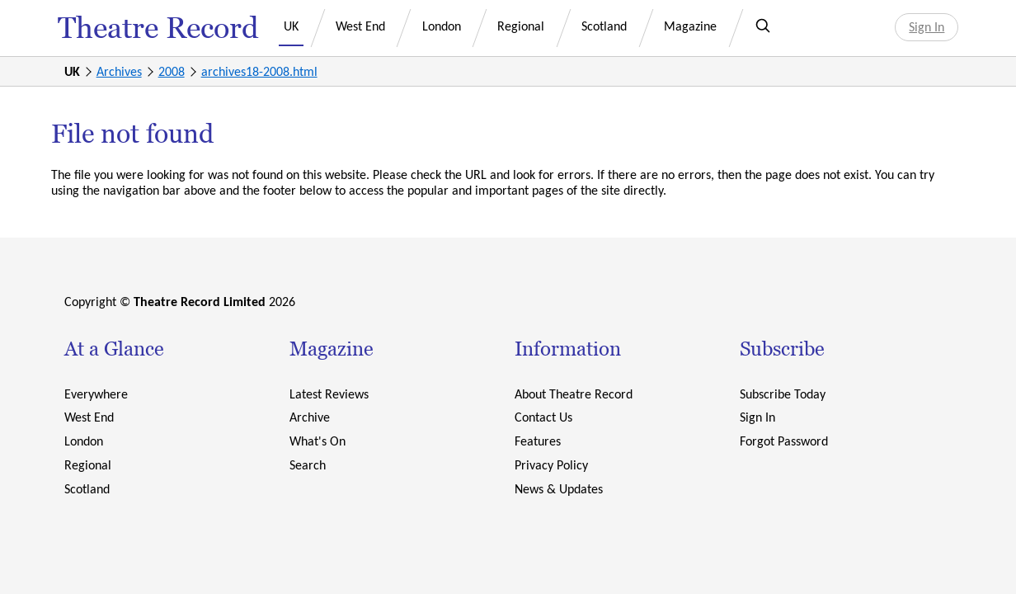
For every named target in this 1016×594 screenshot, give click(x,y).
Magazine (690, 26)
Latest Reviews (329, 394)
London (441, 26)
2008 (171, 71)
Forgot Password (784, 441)
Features (538, 441)
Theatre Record (158, 28)
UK (291, 26)
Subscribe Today (783, 394)
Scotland (604, 26)
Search (307, 465)
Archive (309, 417)
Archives (119, 71)
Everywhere (96, 394)
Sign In (926, 27)
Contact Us (543, 417)
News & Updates (559, 489)
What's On (317, 441)
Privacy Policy (551, 465)
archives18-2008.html (259, 71)
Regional (520, 26)
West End (360, 26)
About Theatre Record (574, 394)
